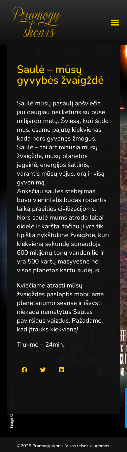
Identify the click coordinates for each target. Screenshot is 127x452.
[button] (115, 22)
